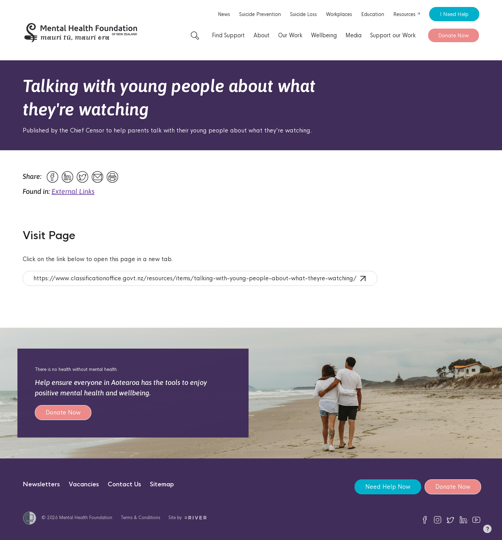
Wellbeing (324, 35)
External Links (73, 191)
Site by (187, 517)
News (224, 14)
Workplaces (339, 14)
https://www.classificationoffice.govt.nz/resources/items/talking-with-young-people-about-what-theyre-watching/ (199, 278)
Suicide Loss (303, 14)
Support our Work (393, 35)
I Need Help (454, 14)
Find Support (228, 35)
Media (353, 35)
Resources (406, 14)
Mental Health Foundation (85, 517)
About (261, 35)
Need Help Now (387, 486)
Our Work (290, 35)
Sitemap (162, 484)
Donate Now (453, 35)
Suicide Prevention (260, 14)
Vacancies (84, 484)
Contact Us (124, 484)
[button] (487, 530)
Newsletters (41, 484)
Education (372, 14)
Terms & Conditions (140, 517)
